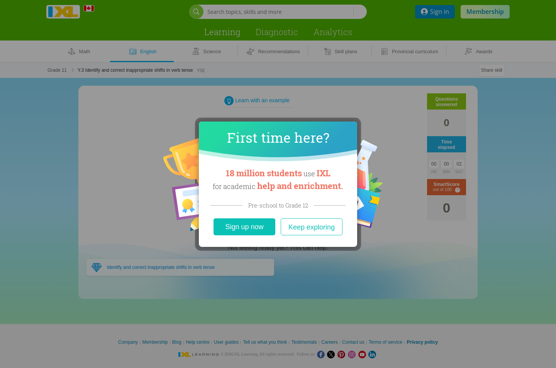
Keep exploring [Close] (311, 227)
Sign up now (244, 227)
